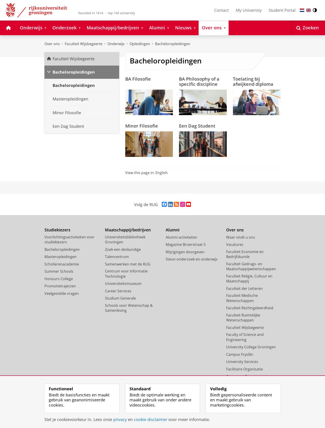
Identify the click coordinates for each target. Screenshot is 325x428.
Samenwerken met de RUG (128, 264)
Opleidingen (140, 43)
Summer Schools (58, 271)
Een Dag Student (197, 126)
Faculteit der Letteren (244, 288)
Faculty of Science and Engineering (245, 337)
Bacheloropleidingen (172, 43)
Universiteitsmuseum (123, 283)
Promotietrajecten (60, 286)
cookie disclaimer (150, 419)
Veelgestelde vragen (61, 293)
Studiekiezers (57, 230)
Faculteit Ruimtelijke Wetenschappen (243, 318)
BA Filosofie (138, 79)
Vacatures (234, 244)
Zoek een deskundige (123, 249)
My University (249, 10)
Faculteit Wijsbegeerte (83, 43)
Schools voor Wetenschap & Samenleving (129, 308)
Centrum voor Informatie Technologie (126, 274)
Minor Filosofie (141, 126)
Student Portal (282, 10)
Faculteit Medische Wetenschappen (242, 298)
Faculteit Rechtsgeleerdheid (249, 307)
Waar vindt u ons (240, 237)
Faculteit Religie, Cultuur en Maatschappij (249, 279)
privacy (120, 419)
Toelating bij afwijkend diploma (253, 81)
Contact (221, 10)
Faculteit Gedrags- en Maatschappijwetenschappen (251, 266)
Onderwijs (116, 43)
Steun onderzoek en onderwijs (192, 259)
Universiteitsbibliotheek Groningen (125, 240)
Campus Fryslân (239, 354)
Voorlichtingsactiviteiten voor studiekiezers (69, 240)
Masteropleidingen (60, 256)
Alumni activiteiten (181, 237)
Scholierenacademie (61, 264)
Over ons (52, 43)
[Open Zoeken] (307, 28)
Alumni (172, 230)
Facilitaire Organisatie (244, 369)
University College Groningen (251, 346)
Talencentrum (117, 256)
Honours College (58, 278)
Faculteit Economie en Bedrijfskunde (245, 254)
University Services (242, 361)
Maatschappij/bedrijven (128, 230)
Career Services (118, 290)
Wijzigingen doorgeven (185, 251)
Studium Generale (120, 298)
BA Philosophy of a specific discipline (199, 81)
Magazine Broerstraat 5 (186, 244)
